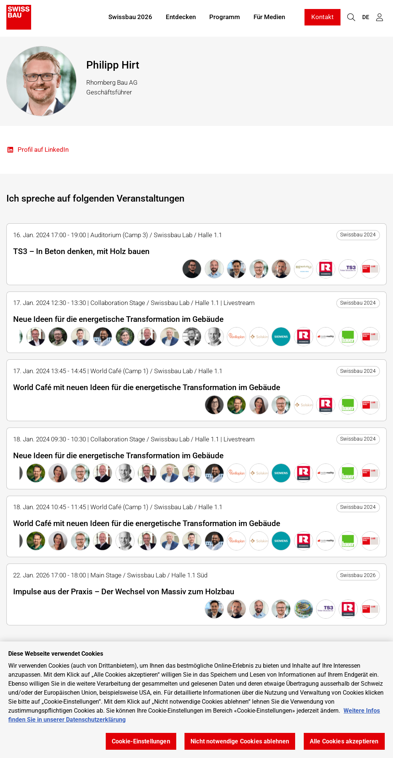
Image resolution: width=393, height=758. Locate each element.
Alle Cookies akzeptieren (344, 741)
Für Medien (269, 18)
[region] (196, 699)
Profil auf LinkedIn (37, 150)
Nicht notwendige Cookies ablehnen (239, 741)
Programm (224, 18)
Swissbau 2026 (130, 18)
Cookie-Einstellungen (141, 741)
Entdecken (181, 18)
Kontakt (322, 18)
